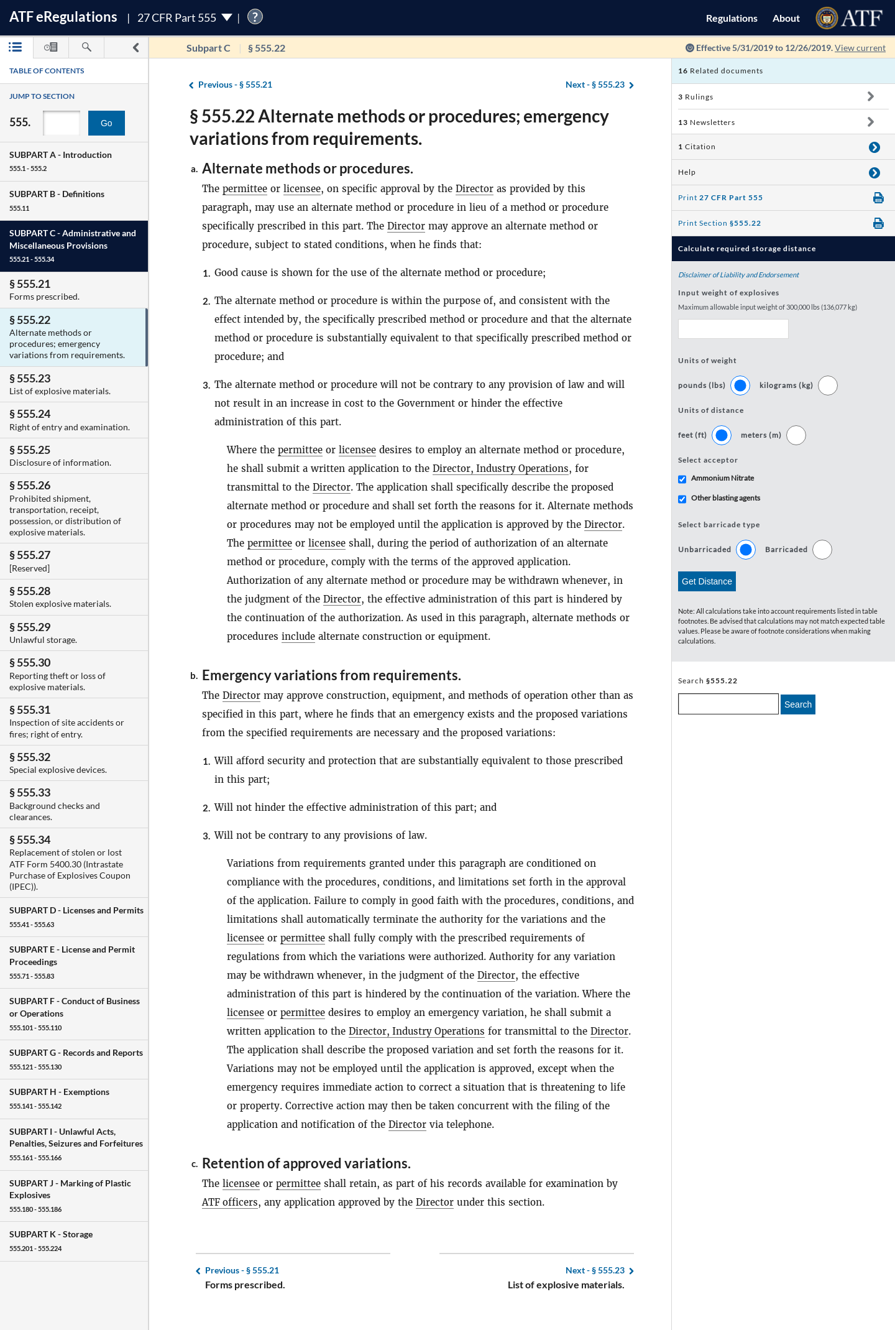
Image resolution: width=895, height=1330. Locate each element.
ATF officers (230, 1202)
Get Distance (707, 581)
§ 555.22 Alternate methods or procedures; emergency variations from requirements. (399, 127)
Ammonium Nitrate (722, 478)
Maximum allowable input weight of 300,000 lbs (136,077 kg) (767, 307)
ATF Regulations (63, 16)
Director (474, 189)
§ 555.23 (595, 85)
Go (106, 123)
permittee (245, 189)
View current (860, 47)
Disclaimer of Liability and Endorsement (738, 274)
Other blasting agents (725, 497)
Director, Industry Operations (502, 468)
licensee (302, 189)
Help (687, 172)
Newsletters (706, 122)
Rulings (696, 96)
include (299, 636)
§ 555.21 (235, 85)
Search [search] (798, 704)
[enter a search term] (728, 703)
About (786, 18)
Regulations (732, 18)
